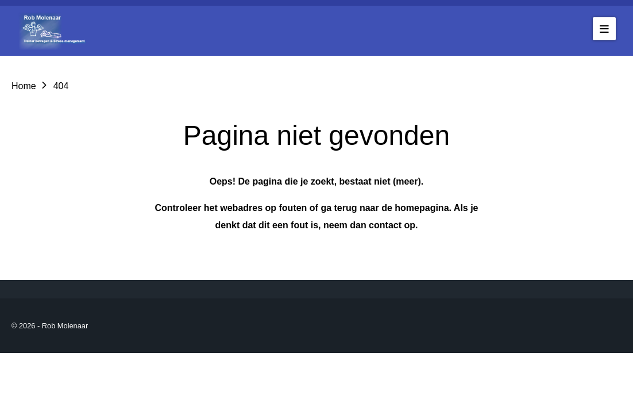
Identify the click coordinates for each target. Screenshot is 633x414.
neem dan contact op (369, 225)
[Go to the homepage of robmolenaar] (54, 31)
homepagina (422, 208)
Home (23, 86)
